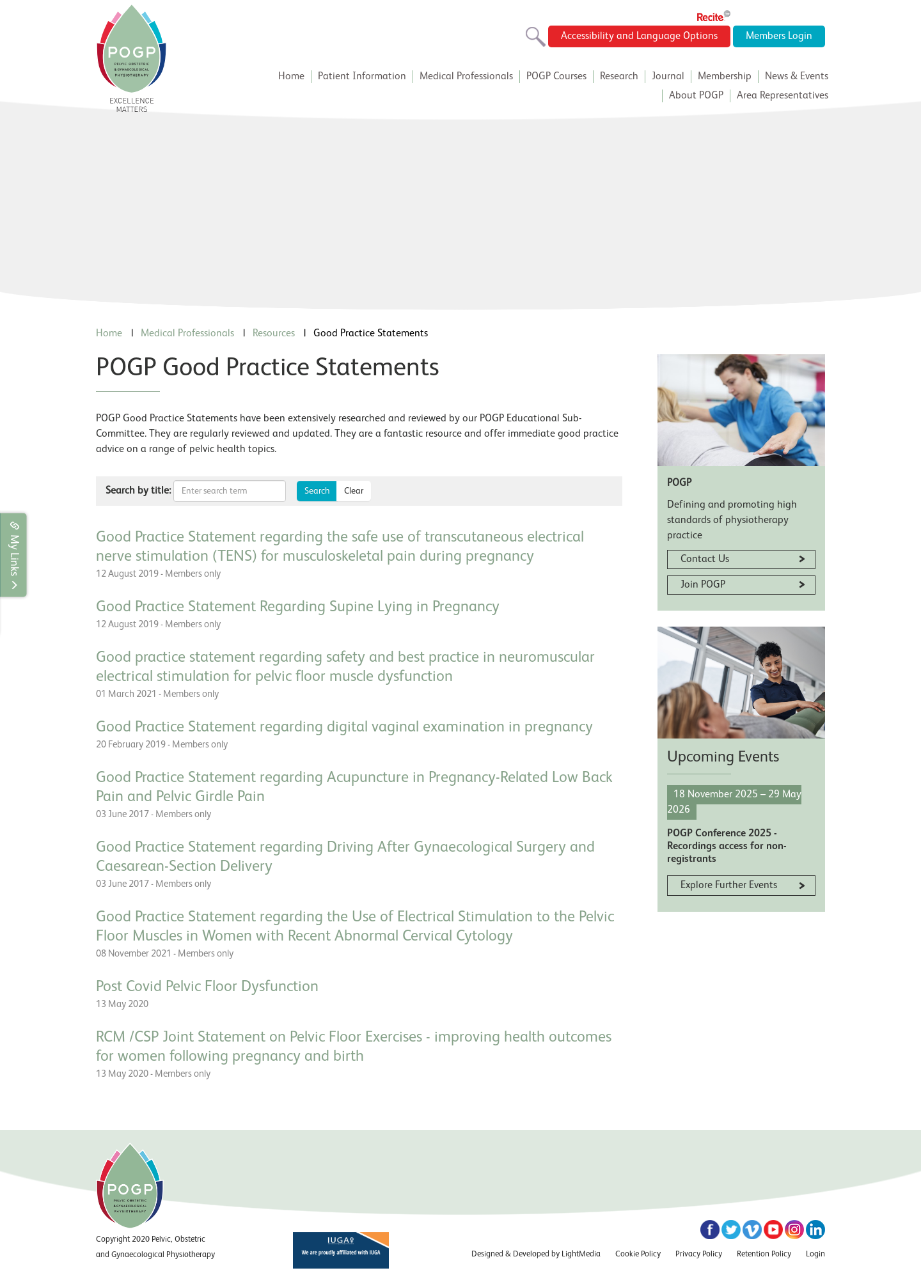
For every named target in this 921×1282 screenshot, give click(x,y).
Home (291, 77)
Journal (668, 77)
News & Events (796, 77)
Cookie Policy (638, 1254)
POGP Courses (556, 77)
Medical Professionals (466, 77)
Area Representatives (782, 96)
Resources (274, 334)
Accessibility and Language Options (639, 36)
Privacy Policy (698, 1254)
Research (619, 77)
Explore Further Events (729, 885)
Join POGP (703, 585)
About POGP (696, 96)
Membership (725, 77)
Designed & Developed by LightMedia (536, 1254)
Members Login (779, 36)
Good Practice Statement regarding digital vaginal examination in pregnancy (344, 727)
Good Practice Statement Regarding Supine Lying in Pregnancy (298, 607)
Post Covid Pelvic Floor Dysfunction (207, 987)
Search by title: (138, 491)
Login (815, 1254)
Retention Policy (764, 1254)
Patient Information (362, 77)
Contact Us (705, 559)
